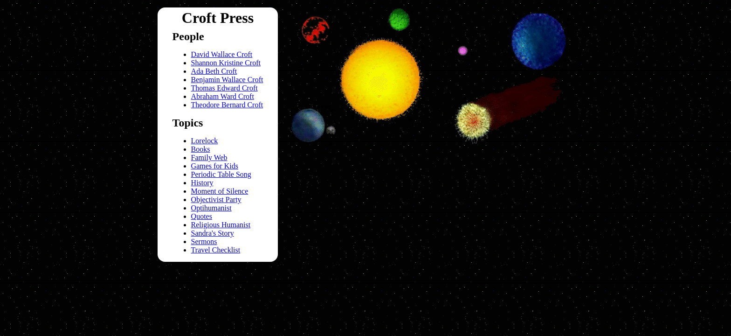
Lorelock (204, 141)
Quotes (201, 216)
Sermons (204, 241)
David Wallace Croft (222, 54)
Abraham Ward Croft (222, 96)
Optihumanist (211, 208)
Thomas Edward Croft (224, 88)
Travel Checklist (216, 250)
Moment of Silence (219, 191)
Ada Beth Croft (214, 71)
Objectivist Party (216, 199)
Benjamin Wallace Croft (227, 80)
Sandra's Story (212, 233)
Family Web (209, 157)
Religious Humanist (221, 225)
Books (200, 149)
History (202, 183)
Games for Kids (214, 166)
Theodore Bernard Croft (227, 105)
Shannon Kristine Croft (226, 63)
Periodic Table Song (221, 174)
